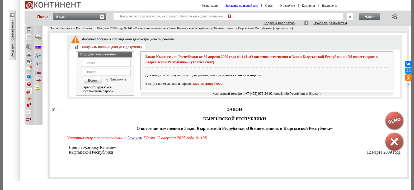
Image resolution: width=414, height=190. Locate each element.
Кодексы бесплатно (279, 23)
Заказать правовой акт (241, 5)
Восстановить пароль (97, 91)
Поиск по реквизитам (330, 23)
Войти (92, 80)
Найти (369, 16)
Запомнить (118, 79)
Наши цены (329, 5)
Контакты (308, 5)
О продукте (287, 5)
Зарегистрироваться (96, 87)
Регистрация (210, 5)
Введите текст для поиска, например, (171, 16)
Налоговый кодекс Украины (201, 16)
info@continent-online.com (302, 94)
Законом (134, 138)
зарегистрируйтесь (207, 84)
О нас (269, 5)
